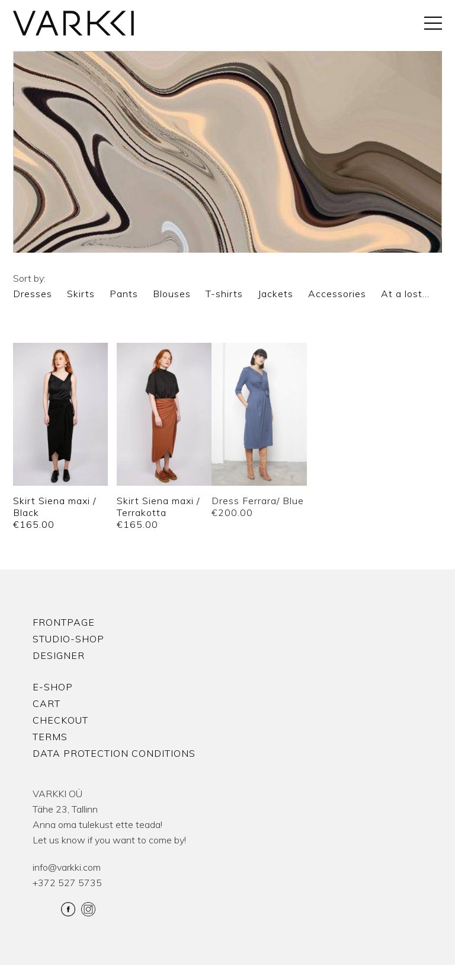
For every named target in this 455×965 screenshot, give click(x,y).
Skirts (81, 294)
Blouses (172, 294)
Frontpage (64, 622)
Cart (46, 703)
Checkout (60, 720)
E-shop (53, 687)
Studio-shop (68, 639)
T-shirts (224, 294)
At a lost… (405, 294)
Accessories (337, 294)
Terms (50, 737)
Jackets (275, 294)
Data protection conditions (114, 753)
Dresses (32, 294)
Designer (59, 655)
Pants (124, 294)
